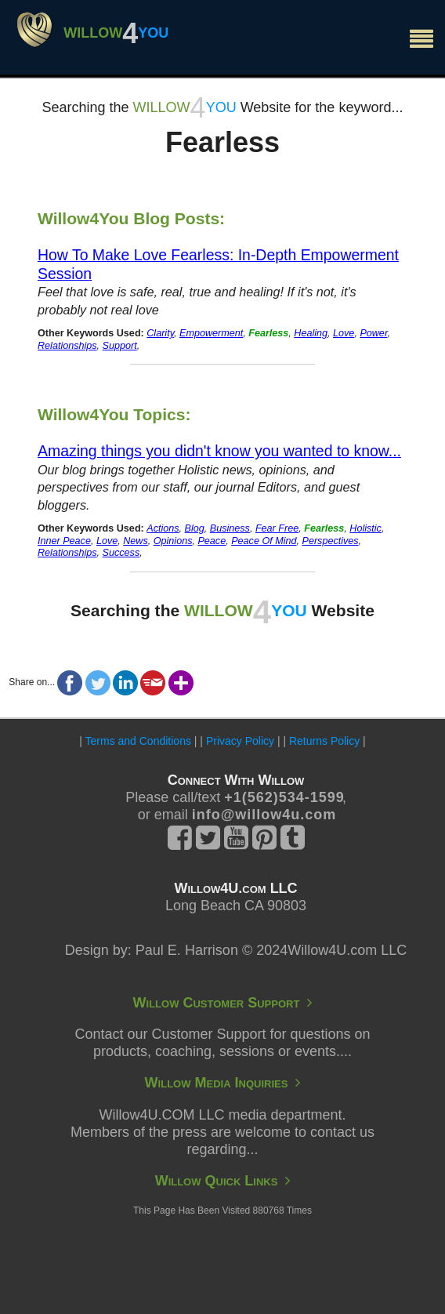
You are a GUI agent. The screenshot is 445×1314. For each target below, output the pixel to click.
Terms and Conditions (138, 741)
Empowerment (211, 333)
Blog (194, 528)
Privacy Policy (240, 741)
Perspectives (330, 540)
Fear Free (276, 528)
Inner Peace (64, 540)
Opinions (173, 540)
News (135, 540)
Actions (163, 528)
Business (230, 528)
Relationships (67, 345)
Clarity (160, 333)
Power (373, 333)
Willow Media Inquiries (223, 1083)
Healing (310, 333)
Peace (211, 540)
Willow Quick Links (223, 1181)
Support (120, 345)
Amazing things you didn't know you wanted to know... (219, 450)
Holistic (365, 528)
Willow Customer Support (223, 1003)
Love (343, 333)
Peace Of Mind (263, 540)
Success (121, 552)
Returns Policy (324, 741)
